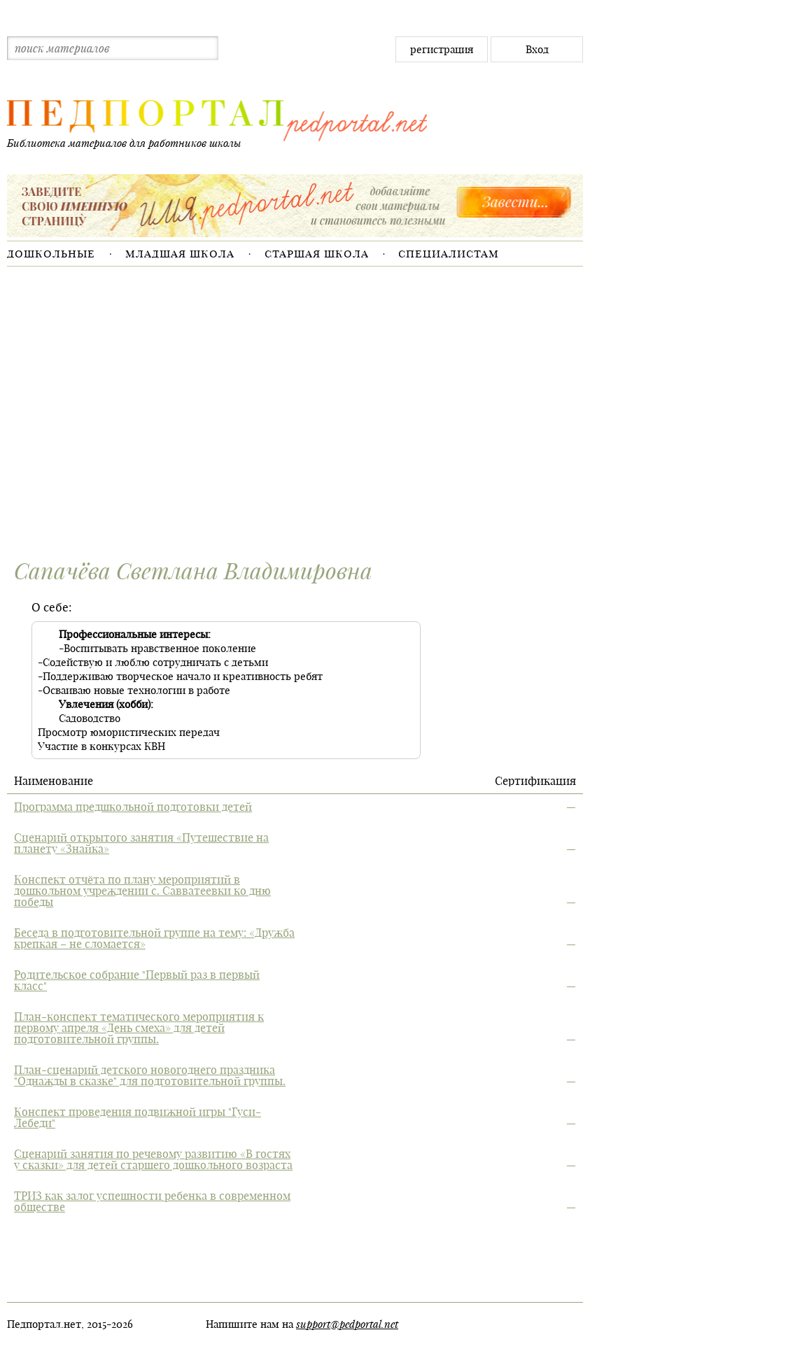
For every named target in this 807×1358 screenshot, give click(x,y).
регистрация (441, 49)
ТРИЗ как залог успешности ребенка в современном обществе (152, 1201)
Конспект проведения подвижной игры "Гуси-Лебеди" (137, 1117)
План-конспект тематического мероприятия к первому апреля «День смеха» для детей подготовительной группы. (139, 1028)
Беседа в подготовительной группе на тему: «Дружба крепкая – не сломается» (154, 938)
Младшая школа (179, 253)
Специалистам (448, 253)
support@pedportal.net (347, 1324)
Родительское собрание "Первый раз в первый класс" (137, 980)
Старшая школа (317, 253)
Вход (537, 49)
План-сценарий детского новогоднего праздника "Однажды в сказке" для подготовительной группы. (150, 1075)
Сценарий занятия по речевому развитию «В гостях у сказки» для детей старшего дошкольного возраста (153, 1159)
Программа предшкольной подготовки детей (133, 807)
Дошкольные (51, 253)
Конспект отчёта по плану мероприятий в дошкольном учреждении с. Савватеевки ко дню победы (142, 890)
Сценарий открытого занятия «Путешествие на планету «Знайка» (141, 843)
